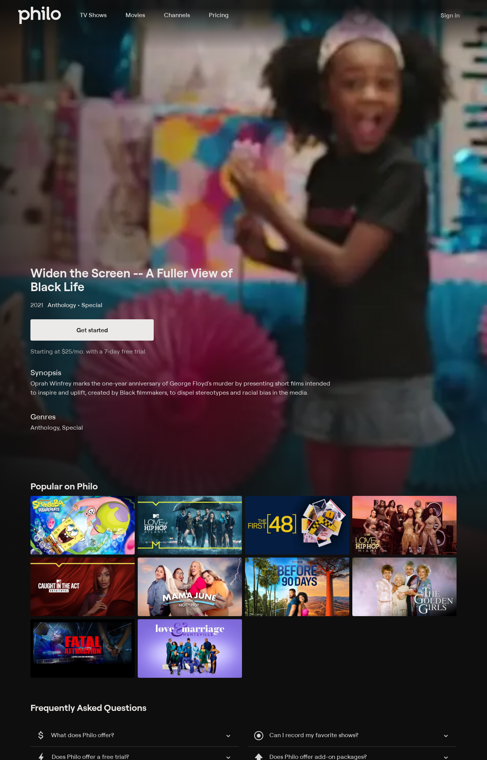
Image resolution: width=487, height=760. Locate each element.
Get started (92, 330)
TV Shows (93, 15)
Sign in (450, 15)
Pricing (219, 15)
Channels (177, 15)
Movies (135, 15)
